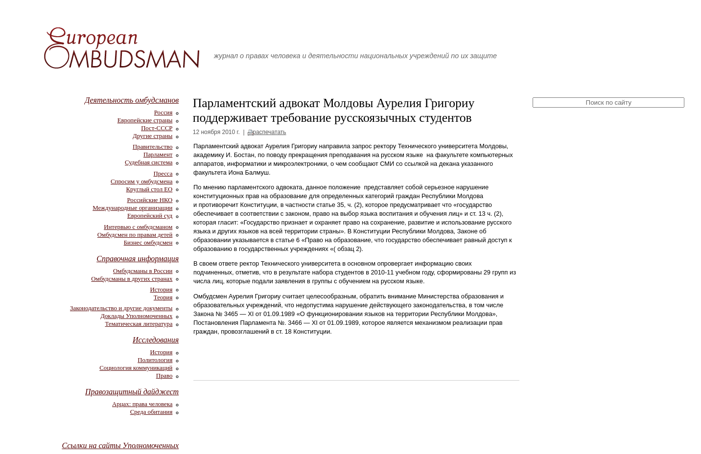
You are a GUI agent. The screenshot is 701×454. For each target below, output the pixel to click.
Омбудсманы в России (142, 271)
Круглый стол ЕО (149, 189)
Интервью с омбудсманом (138, 227)
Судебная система (148, 162)
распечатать (269, 132)
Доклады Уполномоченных (136, 316)
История (161, 289)
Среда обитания (151, 412)
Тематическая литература (138, 323)
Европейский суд (149, 215)
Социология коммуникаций (135, 367)
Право (164, 375)
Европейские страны (145, 120)
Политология (155, 360)
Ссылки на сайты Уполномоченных (120, 445)
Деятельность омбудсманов (132, 100)
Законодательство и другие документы (121, 308)
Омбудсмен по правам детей (135, 234)
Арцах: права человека (142, 404)
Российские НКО (149, 200)
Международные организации (132, 207)
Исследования (156, 340)
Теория (163, 297)
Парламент (157, 154)
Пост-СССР (156, 128)
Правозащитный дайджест (132, 391)
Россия (163, 112)
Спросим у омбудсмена (141, 181)
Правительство (152, 146)
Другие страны (152, 136)
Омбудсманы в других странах (131, 278)
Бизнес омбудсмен (148, 242)
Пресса (163, 173)
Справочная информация (137, 258)
